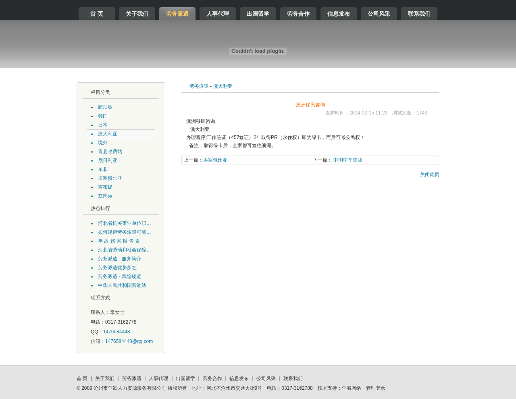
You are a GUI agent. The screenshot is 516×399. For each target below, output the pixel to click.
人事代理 (217, 14)
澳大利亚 (223, 86)
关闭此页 (429, 174)
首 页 (96, 14)
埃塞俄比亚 (205, 160)
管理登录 (375, 388)
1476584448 (116, 332)
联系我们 (419, 14)
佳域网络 (351, 388)
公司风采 (379, 14)
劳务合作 (298, 14)
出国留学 (258, 14)
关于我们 (137, 14)
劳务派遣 (177, 14)
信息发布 (338, 14)
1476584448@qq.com (129, 341)
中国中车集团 (337, 160)
